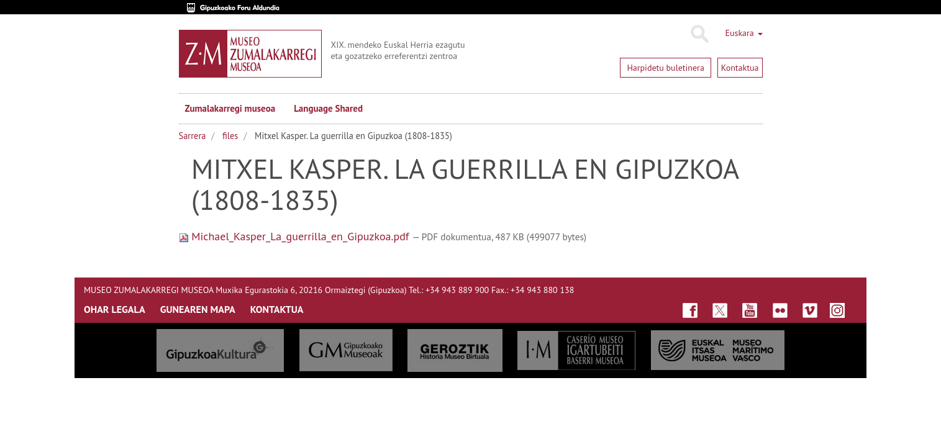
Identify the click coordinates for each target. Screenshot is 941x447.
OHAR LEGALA (114, 309)
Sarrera (192, 136)
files (230, 136)
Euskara (743, 32)
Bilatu (699, 34)
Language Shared (328, 108)
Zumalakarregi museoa (230, 108)
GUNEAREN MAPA (197, 309)
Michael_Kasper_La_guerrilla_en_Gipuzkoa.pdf (295, 236)
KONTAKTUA (277, 309)
